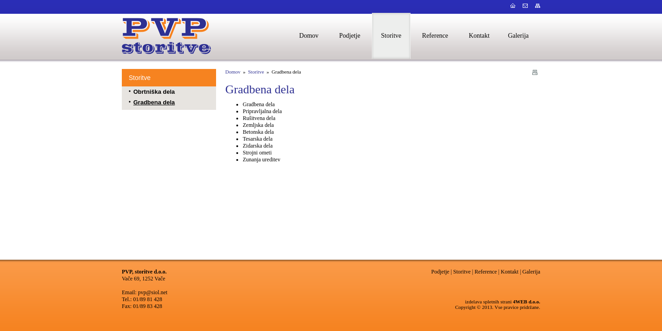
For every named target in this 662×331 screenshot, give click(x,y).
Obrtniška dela (154, 91)
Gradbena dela (154, 102)
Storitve (139, 77)
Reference (485, 271)
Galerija (531, 271)
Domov (232, 71)
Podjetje (440, 271)
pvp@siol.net (152, 292)
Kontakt (510, 271)
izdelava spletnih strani (488, 301)
